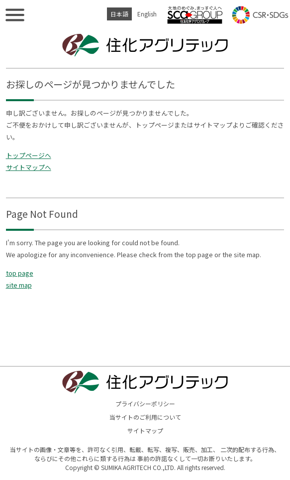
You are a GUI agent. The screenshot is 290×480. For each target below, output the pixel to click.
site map (19, 285)
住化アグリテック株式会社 (145, 45)
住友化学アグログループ (195, 15)
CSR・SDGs (260, 15)
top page (19, 273)
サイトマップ (145, 430)
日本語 (119, 13)
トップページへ (28, 155)
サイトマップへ (28, 167)
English (147, 13)
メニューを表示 (14, 14)
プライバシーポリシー (145, 403)
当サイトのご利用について (145, 417)
